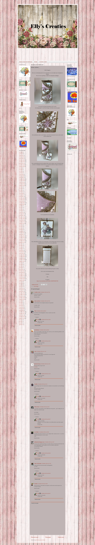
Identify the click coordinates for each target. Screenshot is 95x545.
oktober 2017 (21, 315)
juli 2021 (20, 243)
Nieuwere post (34, 537)
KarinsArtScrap (37, 363)
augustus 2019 (21, 280)
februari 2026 (21, 156)
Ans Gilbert (36, 432)
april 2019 (21, 286)
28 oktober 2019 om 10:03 (45, 319)
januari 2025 (21, 177)
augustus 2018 (21, 299)
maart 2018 (21, 307)
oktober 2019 (21, 277)
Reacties (37, 317)
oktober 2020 (21, 258)
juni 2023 (20, 207)
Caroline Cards (37, 292)
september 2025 (22, 164)
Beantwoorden (36, 297)
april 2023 (21, 210)
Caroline (36, 384)
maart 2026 (21, 155)
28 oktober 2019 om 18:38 (44, 432)
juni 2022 (20, 226)
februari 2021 (21, 251)
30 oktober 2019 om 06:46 (45, 453)
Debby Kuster (37, 406)
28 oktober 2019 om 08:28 (44, 329)
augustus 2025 (21, 166)
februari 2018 (21, 308)
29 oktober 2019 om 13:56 (46, 463)
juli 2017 (20, 319)
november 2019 (22, 275)
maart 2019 (21, 288)
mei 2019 (20, 284)
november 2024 (22, 180)
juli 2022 (20, 224)
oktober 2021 (21, 239)
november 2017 (22, 313)
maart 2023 (21, 212)
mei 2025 (20, 171)
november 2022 (22, 218)
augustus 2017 (21, 318)
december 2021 (22, 235)
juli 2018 (20, 300)
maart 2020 (21, 269)
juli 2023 (20, 205)
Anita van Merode (37, 463)
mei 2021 (20, 247)
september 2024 (22, 183)
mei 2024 (20, 190)
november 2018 (22, 294)
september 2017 (22, 316)
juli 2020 (20, 262)
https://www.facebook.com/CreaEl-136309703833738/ (47, 281)
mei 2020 (20, 266)
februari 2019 (21, 289)
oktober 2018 (21, 296)
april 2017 (21, 324)
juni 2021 (20, 245)
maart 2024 (21, 193)
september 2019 (22, 278)
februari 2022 (21, 232)
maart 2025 (21, 174)
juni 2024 (20, 188)
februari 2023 (21, 213)
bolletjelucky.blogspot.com (39, 441)
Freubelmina (36, 329)
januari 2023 (21, 215)
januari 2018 (21, 310)
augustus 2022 (21, 223)
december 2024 (22, 179)
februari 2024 (21, 194)
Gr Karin (35, 366)
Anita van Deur (37, 300)
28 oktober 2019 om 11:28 (41, 351)
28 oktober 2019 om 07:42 (45, 292)
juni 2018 (20, 302)
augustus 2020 (21, 261)
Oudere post (61, 537)
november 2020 (22, 256)
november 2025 (22, 161)
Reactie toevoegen (35, 503)
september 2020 (22, 259)
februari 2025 (21, 175)
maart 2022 (21, 231)
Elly (38, 319)
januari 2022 (21, 234)
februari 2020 (21, 270)
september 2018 (22, 297)
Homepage (48, 537)
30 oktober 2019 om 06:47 (45, 493)
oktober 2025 (21, 163)
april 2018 (21, 305)
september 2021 (22, 240)
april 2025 (21, 172)
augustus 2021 (21, 242)
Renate (35, 61)
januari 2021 (21, 253)
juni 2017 (20, 321)
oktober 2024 (21, 182)
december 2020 (22, 254)
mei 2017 (20, 322)
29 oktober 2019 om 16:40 (42, 483)
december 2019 (22, 273)
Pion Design (36, 286)
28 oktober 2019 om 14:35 (45, 363)
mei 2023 (20, 209)
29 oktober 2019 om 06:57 (45, 396)
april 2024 (21, 191)
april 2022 (21, 229)
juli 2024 (20, 186)
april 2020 (21, 267)
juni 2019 (20, 283)
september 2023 (22, 202)
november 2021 (22, 237)
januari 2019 (21, 291)
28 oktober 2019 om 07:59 (45, 300)
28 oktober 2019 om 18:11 (42, 384)
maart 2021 (21, 250)
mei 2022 (20, 228)
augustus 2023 (21, 204)
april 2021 (21, 248)
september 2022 (22, 221)
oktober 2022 (21, 220)
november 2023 (22, 199)
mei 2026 (20, 152)
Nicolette (36, 483)
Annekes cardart (43, 61)
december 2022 (22, 217)
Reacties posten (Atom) (41, 539)
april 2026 (21, 153)
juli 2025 (20, 168)
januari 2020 (21, 272)
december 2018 (22, 292)
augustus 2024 (21, 185)
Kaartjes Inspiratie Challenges (25, 61)
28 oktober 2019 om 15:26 (45, 373)
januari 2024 (21, 196)
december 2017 (22, 311)
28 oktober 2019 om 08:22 (41, 310)
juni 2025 (20, 169)
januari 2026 (21, 158)
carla (35, 351)
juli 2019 (20, 281)
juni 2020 (20, 264)
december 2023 (22, 198)
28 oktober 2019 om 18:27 (44, 406)
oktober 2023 (21, 201)
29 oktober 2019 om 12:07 (49, 441)
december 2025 (22, 160)
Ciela (35, 310)
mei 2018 (20, 303)
